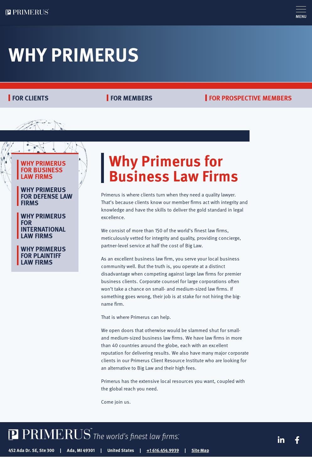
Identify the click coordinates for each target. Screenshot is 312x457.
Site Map (200, 450)
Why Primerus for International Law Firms (43, 225)
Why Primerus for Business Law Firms (43, 170)
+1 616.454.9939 (163, 450)
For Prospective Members (250, 97)
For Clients (30, 97)
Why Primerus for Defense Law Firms (47, 196)
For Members (131, 97)
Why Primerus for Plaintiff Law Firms (43, 255)
